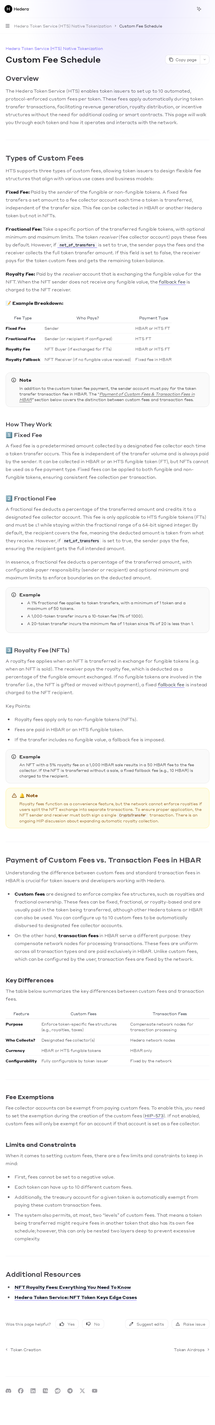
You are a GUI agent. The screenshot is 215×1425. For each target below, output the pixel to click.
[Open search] (188, 8)
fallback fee (172, 282)
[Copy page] (182, 59)
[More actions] (208, 9)
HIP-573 (154, 1116)
